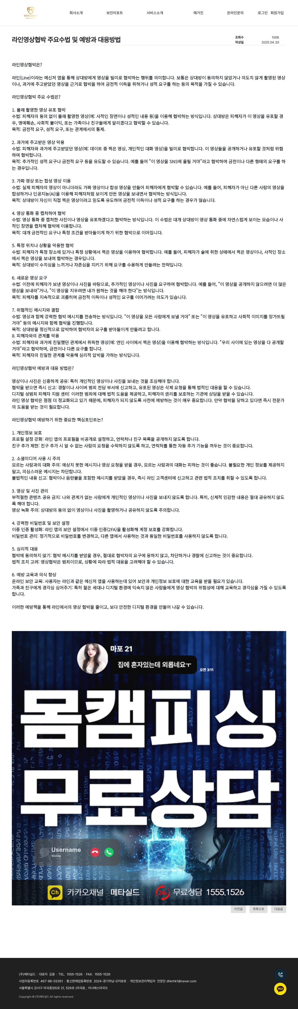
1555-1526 (75, 974)
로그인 (264, 13)
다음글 (278, 909)
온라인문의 (235, 13)
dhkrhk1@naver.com (182, 981)
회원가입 (277, 13)
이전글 (238, 909)
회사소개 (76, 13)
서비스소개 (155, 13)
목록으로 (258, 909)
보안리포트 (114, 13)
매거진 (198, 13)
